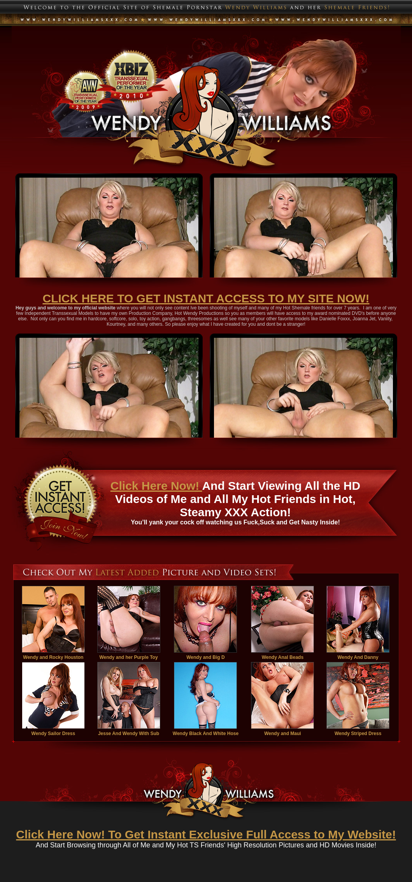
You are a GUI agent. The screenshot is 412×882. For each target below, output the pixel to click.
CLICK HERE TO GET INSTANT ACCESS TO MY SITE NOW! (205, 298)
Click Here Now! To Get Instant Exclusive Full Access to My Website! (206, 834)
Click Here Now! (156, 485)
